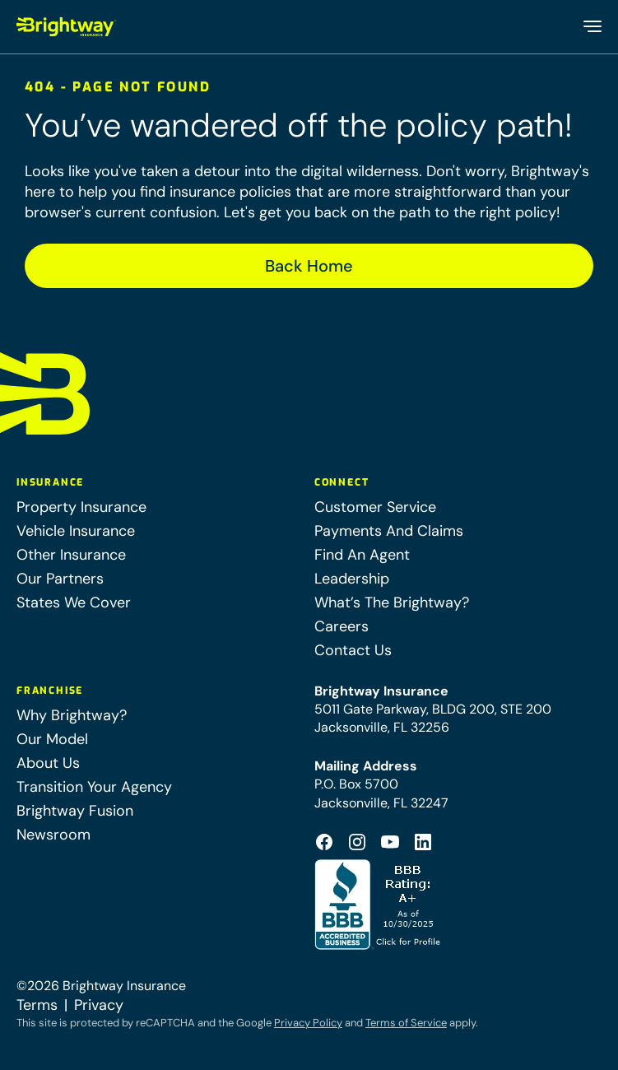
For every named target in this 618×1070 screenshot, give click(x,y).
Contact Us (353, 650)
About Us (48, 763)
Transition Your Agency (94, 787)
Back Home (309, 266)
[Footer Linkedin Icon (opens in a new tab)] (423, 842)
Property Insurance (81, 507)
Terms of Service (406, 1023)
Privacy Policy (308, 1023)
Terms (37, 1005)
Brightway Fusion (74, 811)
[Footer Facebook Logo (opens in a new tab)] (324, 842)
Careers (341, 626)
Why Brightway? (71, 715)
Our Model (52, 739)
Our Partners (60, 578)
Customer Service (375, 507)
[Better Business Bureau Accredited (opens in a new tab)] (379, 904)
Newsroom (53, 834)
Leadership (351, 578)
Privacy (98, 1005)
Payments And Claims (388, 531)
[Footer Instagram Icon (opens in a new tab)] (357, 842)
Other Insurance (71, 555)
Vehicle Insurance (75, 531)
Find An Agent (362, 555)
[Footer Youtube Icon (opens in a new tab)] (390, 842)
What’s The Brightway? (391, 602)
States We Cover (73, 602)
